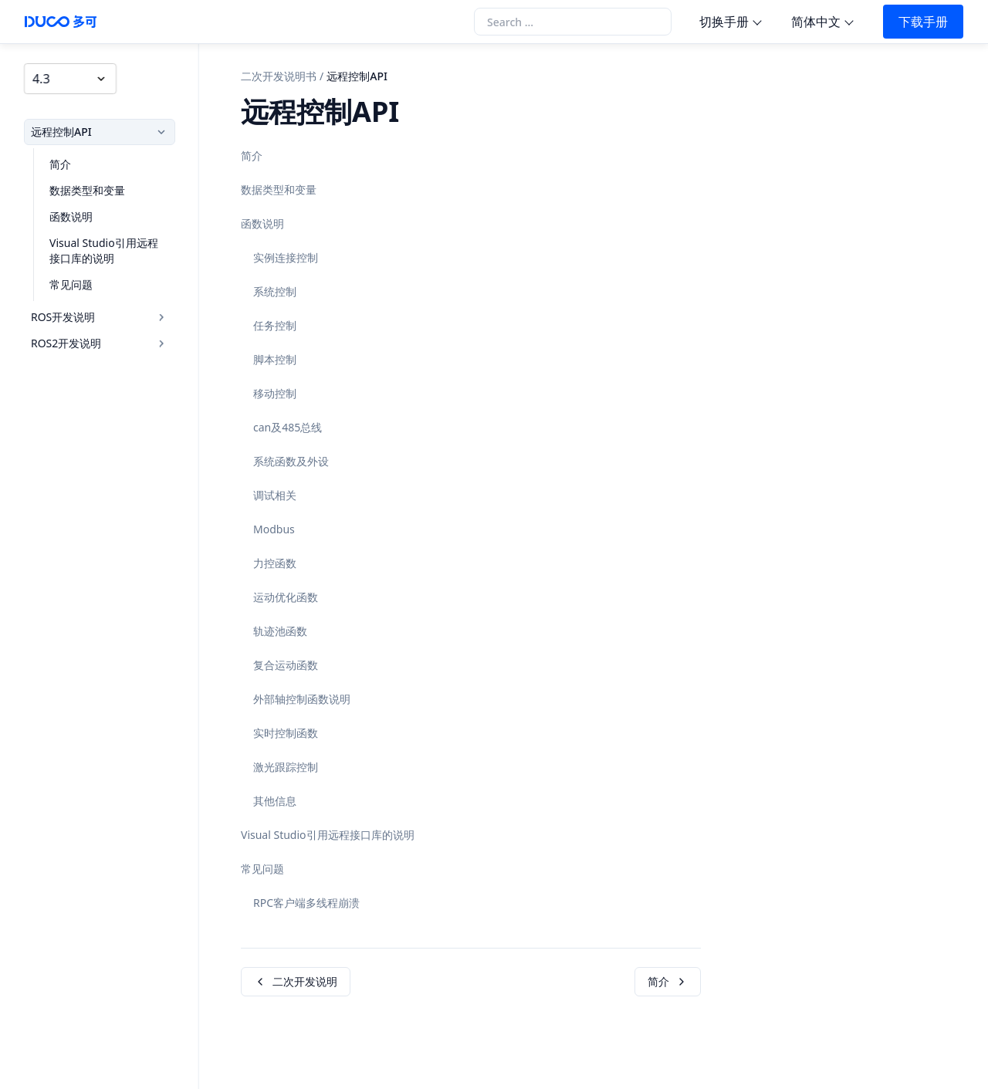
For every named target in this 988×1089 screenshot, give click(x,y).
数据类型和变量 (82, 186)
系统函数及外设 (291, 461)
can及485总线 (287, 427)
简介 (55, 160)
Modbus (274, 529)
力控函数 (274, 563)
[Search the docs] (573, 22)
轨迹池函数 (280, 631)
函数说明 (65, 212)
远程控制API (101, 127)
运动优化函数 (285, 597)
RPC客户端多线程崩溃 (306, 902)
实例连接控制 (285, 257)
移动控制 (274, 393)
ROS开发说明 (101, 313)
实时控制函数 (285, 732)
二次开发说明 (295, 981)
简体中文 (816, 21)
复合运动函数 (285, 665)
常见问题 (65, 280)
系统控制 (274, 291)
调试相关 (274, 495)
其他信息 (274, 800)
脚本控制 (274, 359)
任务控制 (274, 325)
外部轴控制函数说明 (301, 699)
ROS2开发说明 (101, 339)
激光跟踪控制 (285, 766)
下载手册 (923, 21)
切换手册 (724, 21)
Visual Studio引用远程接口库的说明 (109, 247)
